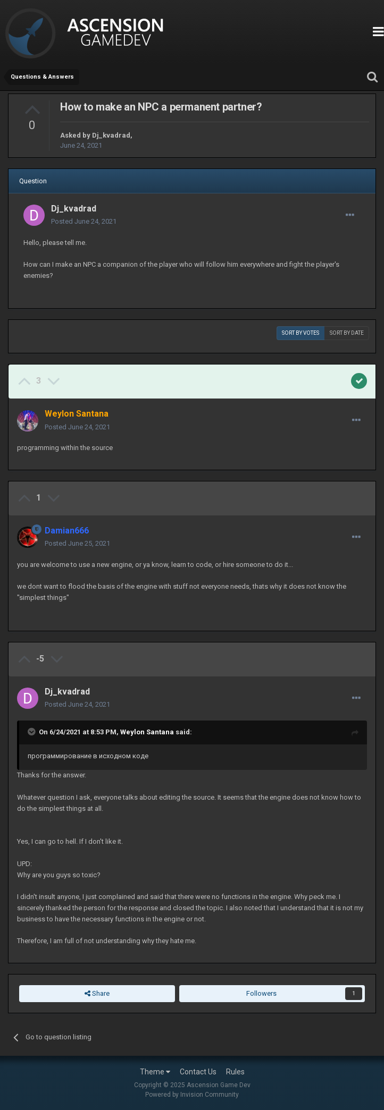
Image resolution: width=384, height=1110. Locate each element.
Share (97, 994)
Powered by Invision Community (192, 1094)
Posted (83, 221)
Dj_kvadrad (111, 135)
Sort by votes (300, 333)
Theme (155, 1071)
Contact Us (198, 1071)
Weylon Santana (147, 732)
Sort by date (347, 333)
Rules (235, 1071)
